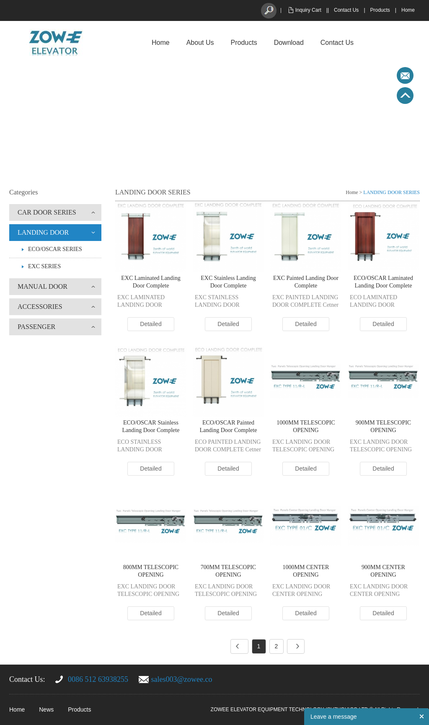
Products (380, 10)
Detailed (150, 324)
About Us (200, 42)
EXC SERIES (44, 266)
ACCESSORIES (40, 306)
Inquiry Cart (308, 10)
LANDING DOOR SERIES (391, 192)
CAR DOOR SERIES (47, 212)
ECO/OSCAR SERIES (55, 249)
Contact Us (346, 10)
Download (289, 42)
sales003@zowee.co (181, 679)
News (46, 709)
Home (408, 10)
